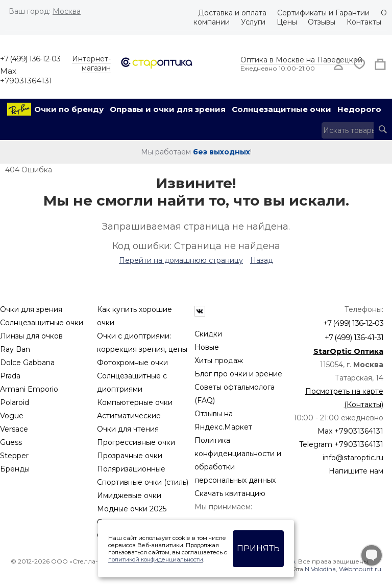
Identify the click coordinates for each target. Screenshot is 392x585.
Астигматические (129, 415)
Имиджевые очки (129, 495)
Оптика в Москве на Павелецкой (301, 59)
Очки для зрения (31, 309)
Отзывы (321, 22)
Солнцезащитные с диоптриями (132, 382)
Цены (287, 22)
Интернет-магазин (91, 63)
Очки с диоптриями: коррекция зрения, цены (142, 342)
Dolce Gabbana (27, 362)
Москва (67, 11)
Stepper (14, 455)
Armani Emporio (29, 389)
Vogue (11, 415)
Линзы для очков (31, 336)
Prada (10, 375)
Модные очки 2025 (131, 508)
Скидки (208, 334)
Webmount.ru (360, 569)
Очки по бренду (69, 109)
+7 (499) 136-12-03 (30, 58)
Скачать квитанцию (229, 493)
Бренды (15, 469)
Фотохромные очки (132, 362)
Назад (261, 260)
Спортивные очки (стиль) (142, 482)
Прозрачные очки (129, 455)
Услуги (253, 22)
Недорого (359, 109)
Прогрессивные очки (136, 442)
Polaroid (14, 402)
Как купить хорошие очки (134, 316)
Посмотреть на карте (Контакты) (344, 398)
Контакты (364, 22)
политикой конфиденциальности (155, 559)
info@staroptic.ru (353, 457)
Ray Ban (15, 349)
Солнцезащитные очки (281, 109)
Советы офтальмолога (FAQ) (234, 393)
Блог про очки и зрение (238, 373)
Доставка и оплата (232, 12)
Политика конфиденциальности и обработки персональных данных (237, 460)
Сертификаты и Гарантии (323, 12)
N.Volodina (320, 569)
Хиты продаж (218, 360)
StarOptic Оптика (348, 351)
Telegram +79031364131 (341, 444)
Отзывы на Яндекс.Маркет (223, 420)
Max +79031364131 (26, 75)
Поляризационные (131, 469)
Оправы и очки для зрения (168, 109)
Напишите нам (356, 471)
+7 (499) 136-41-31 (354, 337)
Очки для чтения (128, 429)
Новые (206, 347)
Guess (11, 442)
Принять (258, 548)
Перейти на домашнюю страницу (181, 260)
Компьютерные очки (135, 402)
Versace (14, 429)
